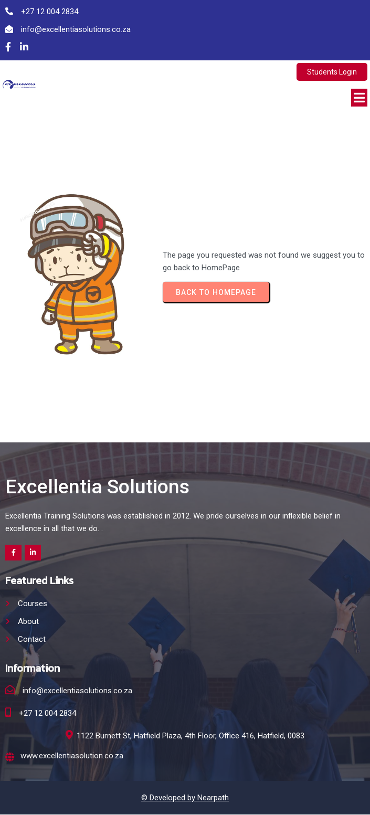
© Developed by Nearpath (185, 798)
